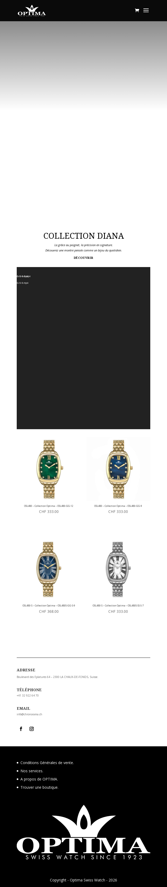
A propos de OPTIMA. (39, 779)
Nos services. (31, 770)
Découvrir (83, 258)
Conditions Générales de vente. (47, 762)
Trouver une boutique (39, 787)
